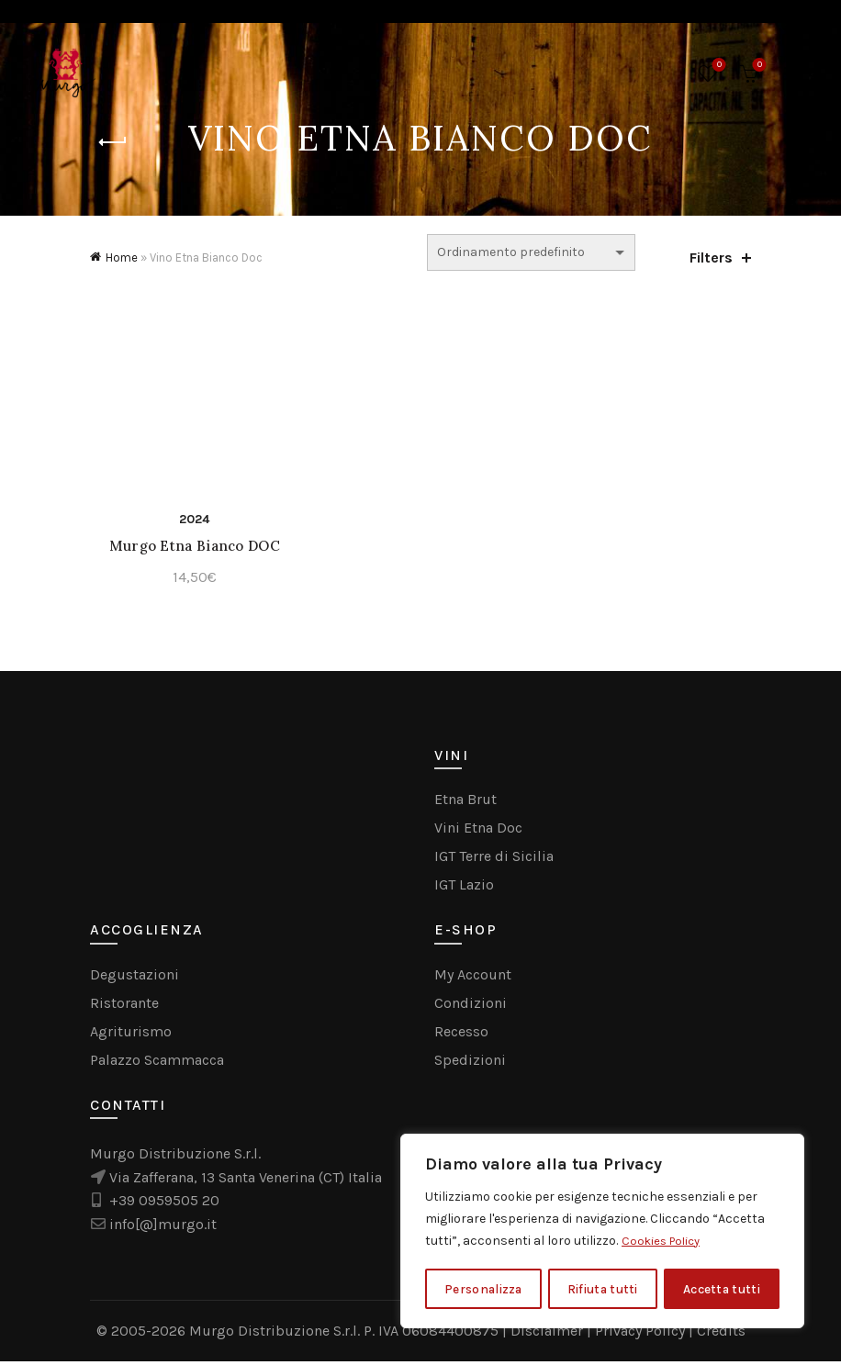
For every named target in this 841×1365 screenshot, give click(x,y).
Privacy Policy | (646, 1334)
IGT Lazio (464, 888)
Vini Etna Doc (478, 831)
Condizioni (470, 1005)
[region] (602, 1232)
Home (122, 257)
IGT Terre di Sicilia (494, 859)
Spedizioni (470, 1062)
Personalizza (483, 1288)
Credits (721, 1334)
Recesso (461, 1034)
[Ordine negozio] (531, 252)
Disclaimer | (552, 1334)
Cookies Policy (664, 1242)
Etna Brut (465, 802)
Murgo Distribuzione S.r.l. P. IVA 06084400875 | (349, 1334)
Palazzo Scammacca (157, 1062)
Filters (711, 257)
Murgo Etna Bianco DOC (191, 549)
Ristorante (124, 1005)
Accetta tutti (722, 1288)
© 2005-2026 (142, 1334)
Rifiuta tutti (603, 1288)
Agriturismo (131, 1034)
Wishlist (717, 66)
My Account (472, 977)
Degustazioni (134, 977)
